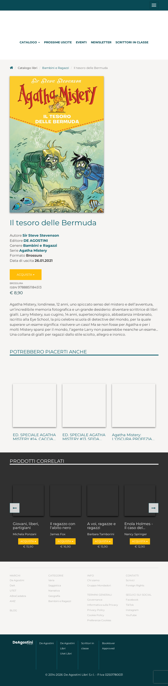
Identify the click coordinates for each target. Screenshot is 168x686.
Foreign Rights (135, 585)
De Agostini (36, 241)
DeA (12, 585)
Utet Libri (66, 653)
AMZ (12, 601)
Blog (13, 610)
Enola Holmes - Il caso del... (138, 526)
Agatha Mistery (33, 250)
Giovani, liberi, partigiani (26, 526)
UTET (13, 590)
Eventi (81, 42)
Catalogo (30, 42)
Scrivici (130, 580)
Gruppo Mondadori (99, 585)
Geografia (54, 595)
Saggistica (54, 585)
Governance (94, 599)
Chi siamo (93, 580)
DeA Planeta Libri (84, 23)
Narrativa (54, 590)
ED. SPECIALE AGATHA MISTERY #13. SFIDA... (83, 437)
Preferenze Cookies (99, 620)
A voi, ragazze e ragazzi (101, 526)
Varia (51, 580)
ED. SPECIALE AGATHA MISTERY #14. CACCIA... (34, 437)
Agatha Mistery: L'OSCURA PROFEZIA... (133, 437)
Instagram (132, 610)
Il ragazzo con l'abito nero (62, 526)
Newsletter (101, 42)
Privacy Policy (96, 610)
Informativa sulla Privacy (102, 604)
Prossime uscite (58, 42)
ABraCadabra (18, 595)
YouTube (131, 615)
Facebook (132, 599)
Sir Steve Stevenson (41, 235)
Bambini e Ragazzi (55, 68)
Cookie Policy (95, 615)
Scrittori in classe (132, 42)
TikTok (130, 604)
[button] (15, 508)
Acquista (26, 274)
